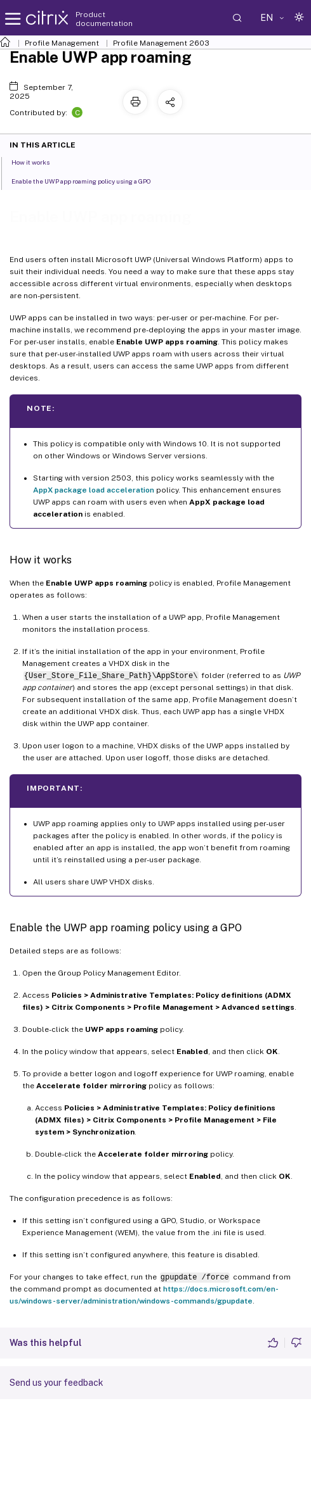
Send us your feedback (56, 1383)
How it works (37, 161)
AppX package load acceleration (93, 490)
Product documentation (104, 19)
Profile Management (62, 43)
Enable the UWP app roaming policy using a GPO (88, 180)
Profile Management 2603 (161, 43)
